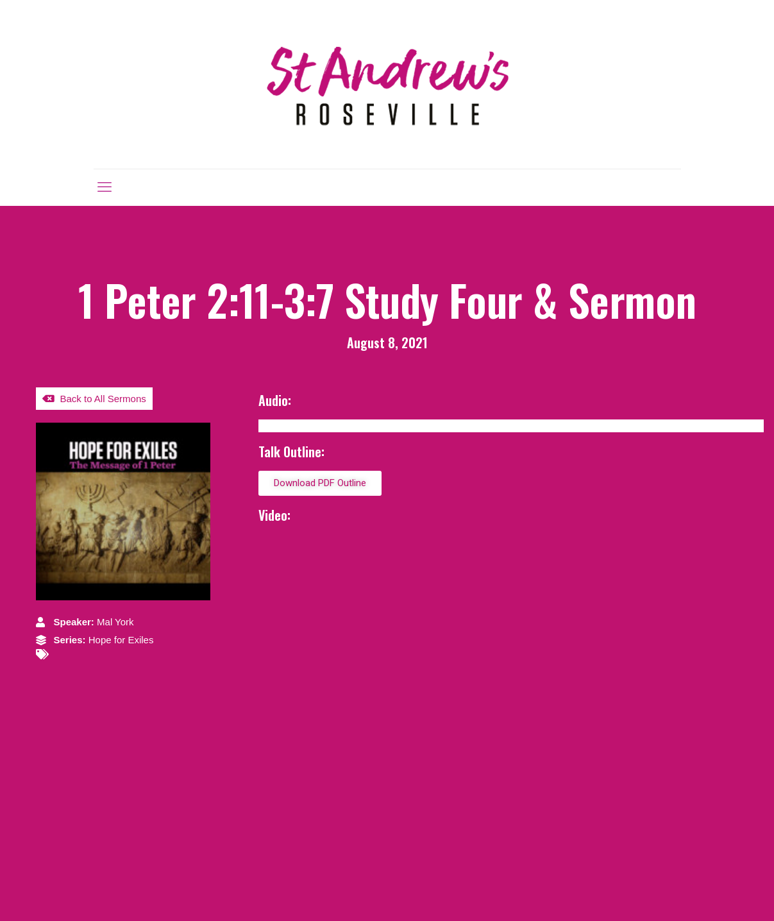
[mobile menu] (104, 187)
